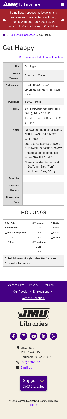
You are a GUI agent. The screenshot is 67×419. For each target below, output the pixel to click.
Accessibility (16, 284)
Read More (51, 26)
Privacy (33, 284)
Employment (41, 291)
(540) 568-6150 (30, 362)
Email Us (26, 367)
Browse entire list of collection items (41, 57)
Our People (20, 291)
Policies (49, 284)
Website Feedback (33, 298)
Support (33, 383)
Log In (33, 405)
